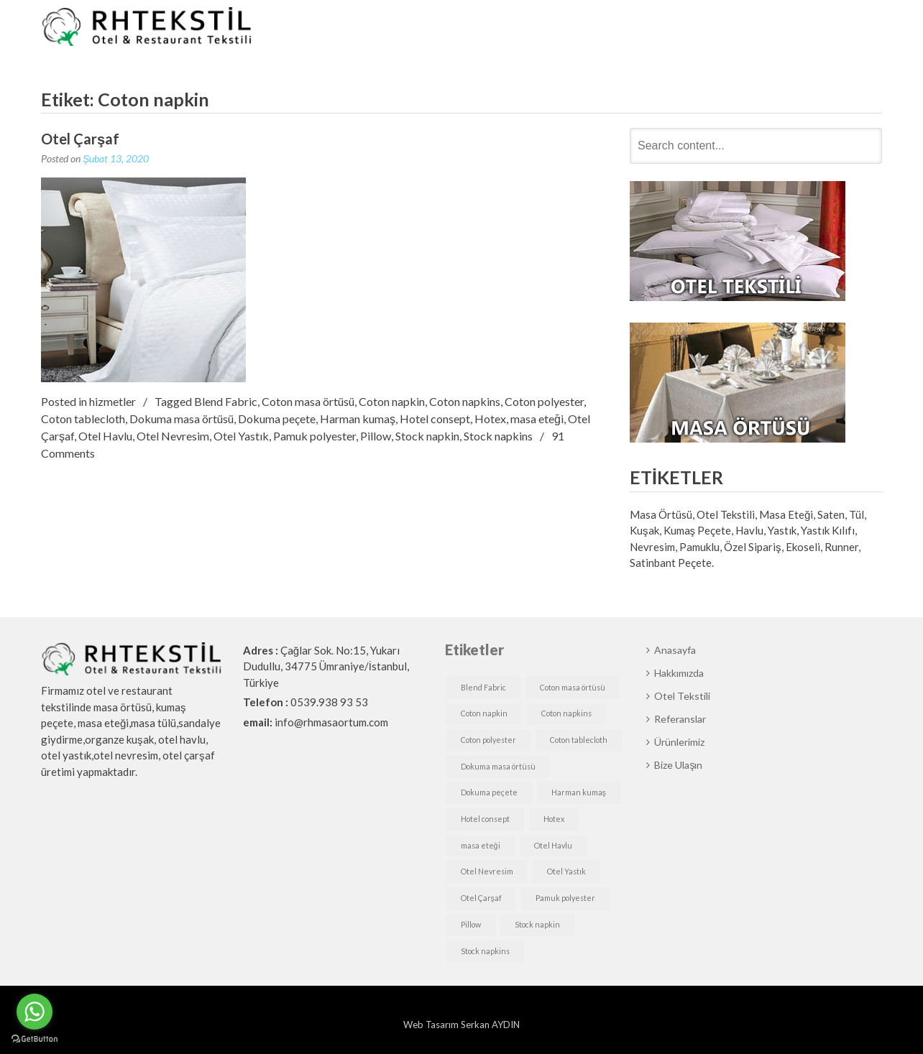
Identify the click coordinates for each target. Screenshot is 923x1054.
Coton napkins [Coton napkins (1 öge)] (566, 713)
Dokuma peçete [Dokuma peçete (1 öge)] (489, 792)
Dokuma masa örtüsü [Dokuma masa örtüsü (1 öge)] (498, 766)
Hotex (490, 418)
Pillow (375, 436)
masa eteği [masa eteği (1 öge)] (480, 845)
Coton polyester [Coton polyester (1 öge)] (488, 739)
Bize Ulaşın (837, 27)
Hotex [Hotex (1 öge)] (553, 818)
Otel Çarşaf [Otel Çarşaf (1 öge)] (481, 897)
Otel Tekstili (592, 27)
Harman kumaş (357, 418)
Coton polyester (544, 401)
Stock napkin (427, 436)
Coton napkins (464, 401)
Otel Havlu (105, 436)
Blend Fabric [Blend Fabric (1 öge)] (483, 687)
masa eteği (537, 418)
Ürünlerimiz (756, 27)
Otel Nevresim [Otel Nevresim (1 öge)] (487, 871)
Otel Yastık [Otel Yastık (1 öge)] (566, 871)
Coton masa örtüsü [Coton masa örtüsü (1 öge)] (572, 687)
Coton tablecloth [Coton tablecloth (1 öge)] (578, 739)
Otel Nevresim (173, 436)
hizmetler (112, 401)
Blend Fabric (225, 401)
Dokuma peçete (277, 418)
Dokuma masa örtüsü (181, 418)
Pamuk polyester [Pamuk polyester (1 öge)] (565, 897)
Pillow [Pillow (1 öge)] (471, 924)
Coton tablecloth (83, 418)
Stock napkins (498, 436)
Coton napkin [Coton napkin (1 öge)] (484, 713)
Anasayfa (430, 27)
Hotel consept (435, 418)
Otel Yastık (241, 436)
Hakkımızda (507, 27)
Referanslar (674, 27)
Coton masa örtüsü (308, 401)
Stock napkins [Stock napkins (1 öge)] (485, 951)
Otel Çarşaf (80, 138)
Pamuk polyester (314, 436)
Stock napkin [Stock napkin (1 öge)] (537, 924)
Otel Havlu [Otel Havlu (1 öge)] (553, 845)
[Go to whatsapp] (34, 1012)
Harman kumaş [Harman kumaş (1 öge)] (578, 792)
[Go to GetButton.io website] (35, 1039)
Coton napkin (392, 401)
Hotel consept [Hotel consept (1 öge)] (485, 818)
